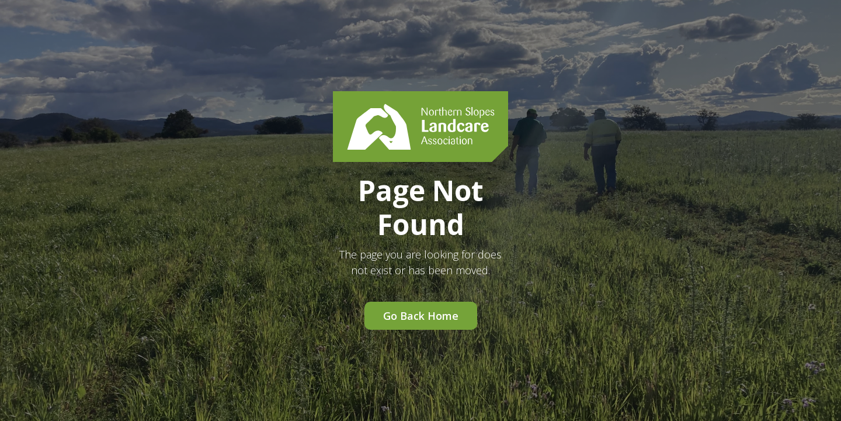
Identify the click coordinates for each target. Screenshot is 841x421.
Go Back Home (420, 316)
